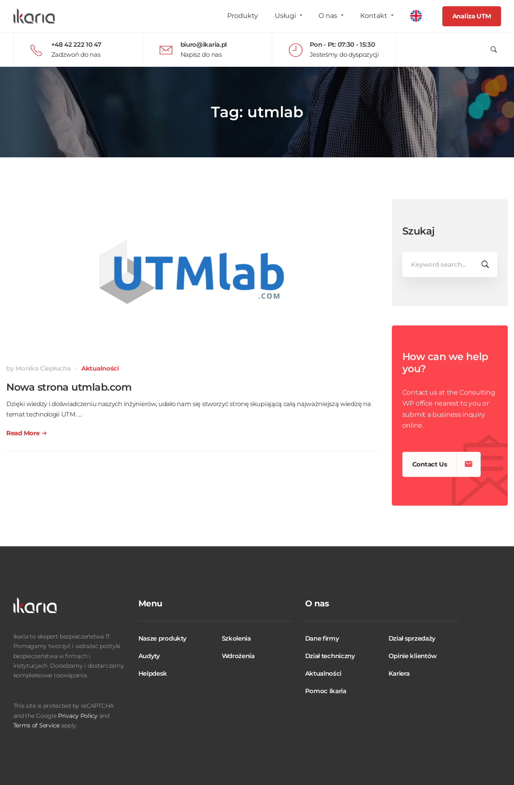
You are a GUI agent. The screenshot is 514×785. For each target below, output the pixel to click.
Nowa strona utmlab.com (68, 387)
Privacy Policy (78, 715)
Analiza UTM (471, 16)
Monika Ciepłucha (42, 368)
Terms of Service (36, 725)
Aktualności (100, 368)
